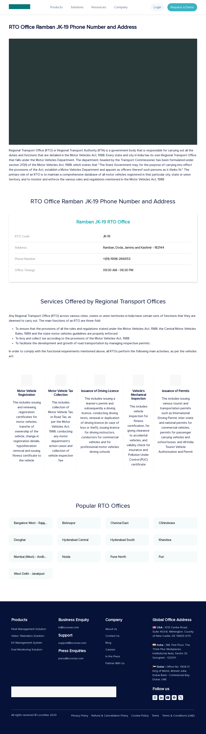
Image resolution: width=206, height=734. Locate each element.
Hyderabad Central (75, 540)
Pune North (118, 556)
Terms (155, 715)
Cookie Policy (140, 715)
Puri (161, 556)
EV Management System (26, 642)
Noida (66, 556)
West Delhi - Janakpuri (29, 573)
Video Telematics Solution (27, 636)
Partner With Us (115, 663)
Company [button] (121, 7)
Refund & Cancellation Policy (109, 715)
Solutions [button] (77, 7)
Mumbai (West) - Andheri (31, 556)
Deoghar (20, 540)
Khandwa (165, 540)
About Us (111, 629)
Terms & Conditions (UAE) (178, 715)
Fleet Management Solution (28, 629)
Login (157, 7)
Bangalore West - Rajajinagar (33, 523)
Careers (110, 649)
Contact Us (112, 636)
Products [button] (56, 7)
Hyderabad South (122, 540)
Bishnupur (68, 523)
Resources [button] (99, 7)
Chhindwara (167, 523)
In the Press (112, 656)
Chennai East (119, 523)
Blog (108, 642)
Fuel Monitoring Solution (26, 649)
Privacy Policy (79, 715)
